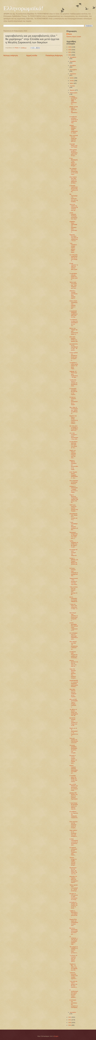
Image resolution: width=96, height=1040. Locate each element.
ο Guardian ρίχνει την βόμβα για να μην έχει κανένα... (73, 778)
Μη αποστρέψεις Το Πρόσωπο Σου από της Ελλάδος (74, 197)
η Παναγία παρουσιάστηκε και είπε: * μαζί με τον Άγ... (74, 188)
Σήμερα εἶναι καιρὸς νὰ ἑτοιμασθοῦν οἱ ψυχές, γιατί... (74, 922)
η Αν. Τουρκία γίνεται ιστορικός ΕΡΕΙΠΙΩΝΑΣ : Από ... (74, 475)
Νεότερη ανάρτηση (10, 55)
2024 (69, 52)
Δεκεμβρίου (73, 57)
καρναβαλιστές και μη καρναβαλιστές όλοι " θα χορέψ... (74, 347)
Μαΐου (72, 83)
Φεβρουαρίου (73, 92)
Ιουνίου (72, 80)
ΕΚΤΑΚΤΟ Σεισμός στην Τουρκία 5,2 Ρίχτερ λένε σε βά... (73, 721)
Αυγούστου (73, 73)
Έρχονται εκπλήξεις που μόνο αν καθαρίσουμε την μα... (74, 237)
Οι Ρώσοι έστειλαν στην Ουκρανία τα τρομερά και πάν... (74, 572)
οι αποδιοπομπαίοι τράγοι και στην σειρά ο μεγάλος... (74, 993)
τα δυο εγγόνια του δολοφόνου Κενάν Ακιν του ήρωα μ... (74, 356)
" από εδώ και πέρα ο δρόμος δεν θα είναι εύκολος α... (73, 984)
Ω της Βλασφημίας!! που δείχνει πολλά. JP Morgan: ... (74, 162)
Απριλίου (72, 86)
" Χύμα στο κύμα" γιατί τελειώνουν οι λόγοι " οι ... (73, 607)
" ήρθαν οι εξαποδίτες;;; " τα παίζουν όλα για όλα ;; (74, 914)
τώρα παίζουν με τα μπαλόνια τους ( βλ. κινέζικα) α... (74, 833)
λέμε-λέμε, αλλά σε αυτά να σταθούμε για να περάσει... (73, 692)
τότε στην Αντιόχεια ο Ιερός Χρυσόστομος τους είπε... (74, 436)
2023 (69, 55)
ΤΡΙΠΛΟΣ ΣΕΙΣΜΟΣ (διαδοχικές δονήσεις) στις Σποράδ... (73, 749)
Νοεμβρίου (73, 61)
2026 (69, 47)
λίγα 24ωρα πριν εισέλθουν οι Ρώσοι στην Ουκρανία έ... (74, 616)
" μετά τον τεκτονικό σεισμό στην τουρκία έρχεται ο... (74, 975)
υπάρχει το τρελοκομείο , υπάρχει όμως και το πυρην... (74, 489)
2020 (69, 1022)
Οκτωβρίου (73, 65)
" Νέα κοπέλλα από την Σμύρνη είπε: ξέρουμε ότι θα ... (73, 590)
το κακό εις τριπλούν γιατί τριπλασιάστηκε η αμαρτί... (74, 400)
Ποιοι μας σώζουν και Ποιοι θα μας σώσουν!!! (74, 740)
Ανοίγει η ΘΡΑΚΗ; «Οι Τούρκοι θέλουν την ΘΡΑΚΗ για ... (74, 561)
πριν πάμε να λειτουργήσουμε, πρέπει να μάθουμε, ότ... (74, 410)
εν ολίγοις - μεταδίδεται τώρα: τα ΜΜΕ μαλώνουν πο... (73, 100)
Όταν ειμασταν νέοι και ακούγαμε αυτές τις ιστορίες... (74, 824)
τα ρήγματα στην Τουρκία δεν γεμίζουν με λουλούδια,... (74, 654)
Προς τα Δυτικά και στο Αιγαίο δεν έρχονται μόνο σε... (74, 138)
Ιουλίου (72, 78)
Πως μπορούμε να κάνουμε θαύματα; (74, 482)
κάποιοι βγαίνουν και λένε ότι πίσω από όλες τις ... (74, 663)
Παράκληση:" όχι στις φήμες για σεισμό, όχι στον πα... (73, 870)
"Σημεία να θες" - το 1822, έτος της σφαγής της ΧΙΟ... (73, 967)
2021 (69, 1020)
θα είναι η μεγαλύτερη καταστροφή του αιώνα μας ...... (74, 931)
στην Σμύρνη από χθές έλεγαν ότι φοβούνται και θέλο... (73, 180)
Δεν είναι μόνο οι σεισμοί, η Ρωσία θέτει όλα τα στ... (74, 428)
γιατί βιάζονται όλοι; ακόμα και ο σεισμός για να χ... (73, 516)
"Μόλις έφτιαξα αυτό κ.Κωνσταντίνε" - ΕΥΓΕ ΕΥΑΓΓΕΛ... (74, 888)
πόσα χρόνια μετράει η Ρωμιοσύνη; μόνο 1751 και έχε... (74, 152)
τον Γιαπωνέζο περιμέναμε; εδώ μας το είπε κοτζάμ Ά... (74, 258)
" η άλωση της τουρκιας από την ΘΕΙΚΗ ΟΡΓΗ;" (73, 958)
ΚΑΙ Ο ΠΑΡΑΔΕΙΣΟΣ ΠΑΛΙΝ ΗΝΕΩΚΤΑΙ (73, 599)
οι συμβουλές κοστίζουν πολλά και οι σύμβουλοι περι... (74, 119)
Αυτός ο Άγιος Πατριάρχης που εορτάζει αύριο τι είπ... (73, 304)
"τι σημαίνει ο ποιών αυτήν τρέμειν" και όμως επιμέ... (74, 365)
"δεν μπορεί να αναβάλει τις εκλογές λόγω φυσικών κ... (74, 949)
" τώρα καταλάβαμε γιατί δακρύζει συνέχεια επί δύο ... (74, 525)
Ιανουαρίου (73, 1012)
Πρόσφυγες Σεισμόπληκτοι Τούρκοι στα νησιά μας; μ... (74, 535)
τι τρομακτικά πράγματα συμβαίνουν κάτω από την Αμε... (73, 314)
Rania (70, 34)
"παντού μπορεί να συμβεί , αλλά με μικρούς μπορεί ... (73, 861)
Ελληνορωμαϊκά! (23, 8)
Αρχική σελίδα (31, 55)
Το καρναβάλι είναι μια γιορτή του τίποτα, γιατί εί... (74, 276)
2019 (69, 1025)
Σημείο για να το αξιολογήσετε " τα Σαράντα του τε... (74, 731)
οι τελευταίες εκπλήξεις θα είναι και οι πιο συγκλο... (73, 391)
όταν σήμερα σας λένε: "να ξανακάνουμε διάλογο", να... (74, 645)
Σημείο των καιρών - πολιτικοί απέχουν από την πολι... (73, 454)
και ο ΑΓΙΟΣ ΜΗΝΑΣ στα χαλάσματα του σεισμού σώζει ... (74, 787)
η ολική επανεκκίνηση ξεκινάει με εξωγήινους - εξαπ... (74, 842)
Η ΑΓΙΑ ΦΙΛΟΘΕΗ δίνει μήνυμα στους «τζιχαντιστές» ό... (74, 626)
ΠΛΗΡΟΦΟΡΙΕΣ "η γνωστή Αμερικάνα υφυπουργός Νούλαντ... (74, 683)
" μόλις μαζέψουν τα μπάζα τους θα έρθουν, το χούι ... (74, 544)
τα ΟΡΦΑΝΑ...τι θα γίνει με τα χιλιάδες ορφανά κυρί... (74, 940)
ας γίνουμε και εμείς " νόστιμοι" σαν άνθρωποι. (73, 552)
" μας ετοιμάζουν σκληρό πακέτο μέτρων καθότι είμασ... (73, 248)
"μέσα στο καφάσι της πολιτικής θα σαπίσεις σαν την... (74, 207)
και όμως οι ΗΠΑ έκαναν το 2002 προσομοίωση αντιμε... (74, 896)
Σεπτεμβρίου (73, 69)
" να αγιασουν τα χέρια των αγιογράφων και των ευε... (74, 322)
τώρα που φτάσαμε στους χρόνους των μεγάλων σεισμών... (73, 673)
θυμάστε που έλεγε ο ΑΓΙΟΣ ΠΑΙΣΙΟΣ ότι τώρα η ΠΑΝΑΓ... (74, 419)
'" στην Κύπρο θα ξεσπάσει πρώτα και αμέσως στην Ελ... (74, 806)
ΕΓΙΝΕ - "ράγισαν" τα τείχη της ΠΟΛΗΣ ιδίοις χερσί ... (74, 267)
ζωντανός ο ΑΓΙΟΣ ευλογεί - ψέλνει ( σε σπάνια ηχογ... (73, 759)
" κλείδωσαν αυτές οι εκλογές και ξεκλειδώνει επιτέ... (73, 383)
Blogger (56, 1036)
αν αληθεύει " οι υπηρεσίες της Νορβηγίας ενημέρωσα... (74, 815)
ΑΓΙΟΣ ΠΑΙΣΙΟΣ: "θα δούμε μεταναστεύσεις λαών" (73, 216)
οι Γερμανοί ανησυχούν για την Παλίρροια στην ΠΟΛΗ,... (73, 851)
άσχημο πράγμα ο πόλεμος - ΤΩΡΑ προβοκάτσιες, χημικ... (73, 129)
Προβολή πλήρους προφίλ (73, 36)
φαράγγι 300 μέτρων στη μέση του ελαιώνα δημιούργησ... (74, 796)
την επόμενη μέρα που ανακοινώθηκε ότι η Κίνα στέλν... (74, 171)
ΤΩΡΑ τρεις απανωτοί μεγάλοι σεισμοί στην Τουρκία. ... (74, 508)
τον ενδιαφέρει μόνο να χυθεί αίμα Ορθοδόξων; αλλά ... (74, 636)
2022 (69, 1017)
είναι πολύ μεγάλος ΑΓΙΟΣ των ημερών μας (74, 339)
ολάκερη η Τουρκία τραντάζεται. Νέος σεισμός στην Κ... (74, 294)
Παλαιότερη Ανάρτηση (54, 55)
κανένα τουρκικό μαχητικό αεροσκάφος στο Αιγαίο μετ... (74, 769)
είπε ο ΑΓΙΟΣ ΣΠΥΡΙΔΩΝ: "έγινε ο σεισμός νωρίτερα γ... (74, 703)
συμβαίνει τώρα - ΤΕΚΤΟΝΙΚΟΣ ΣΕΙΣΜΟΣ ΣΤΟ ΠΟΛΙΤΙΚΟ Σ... (73, 227)
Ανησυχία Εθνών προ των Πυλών (73, 145)
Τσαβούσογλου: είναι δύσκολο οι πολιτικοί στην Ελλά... (74, 581)
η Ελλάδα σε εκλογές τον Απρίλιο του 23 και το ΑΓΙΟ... (73, 905)
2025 (69, 49)
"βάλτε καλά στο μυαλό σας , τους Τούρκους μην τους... (73, 285)
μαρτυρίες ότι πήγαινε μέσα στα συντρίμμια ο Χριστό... (74, 879)
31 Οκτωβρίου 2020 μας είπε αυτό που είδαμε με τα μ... (73, 444)
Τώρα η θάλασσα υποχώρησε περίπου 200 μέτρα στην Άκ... (74, 498)
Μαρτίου (72, 90)
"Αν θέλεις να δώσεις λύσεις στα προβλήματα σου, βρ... (74, 712)
